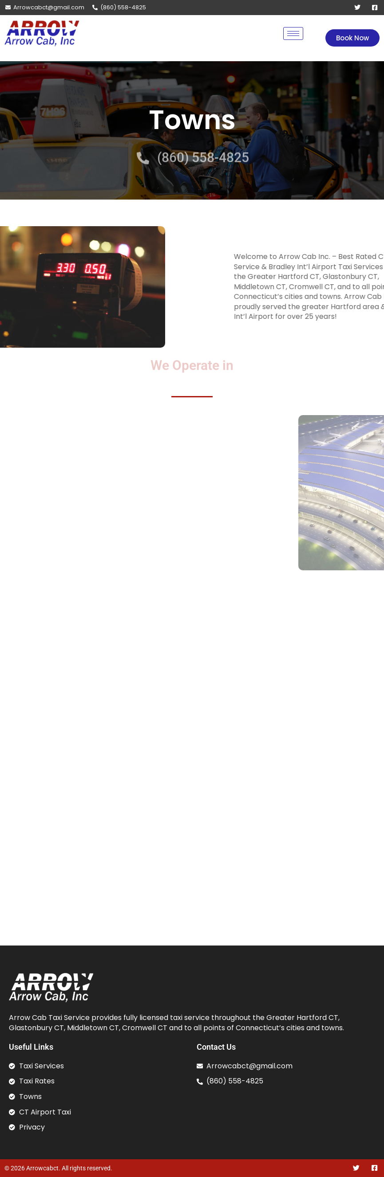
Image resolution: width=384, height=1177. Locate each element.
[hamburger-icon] (293, 33)
